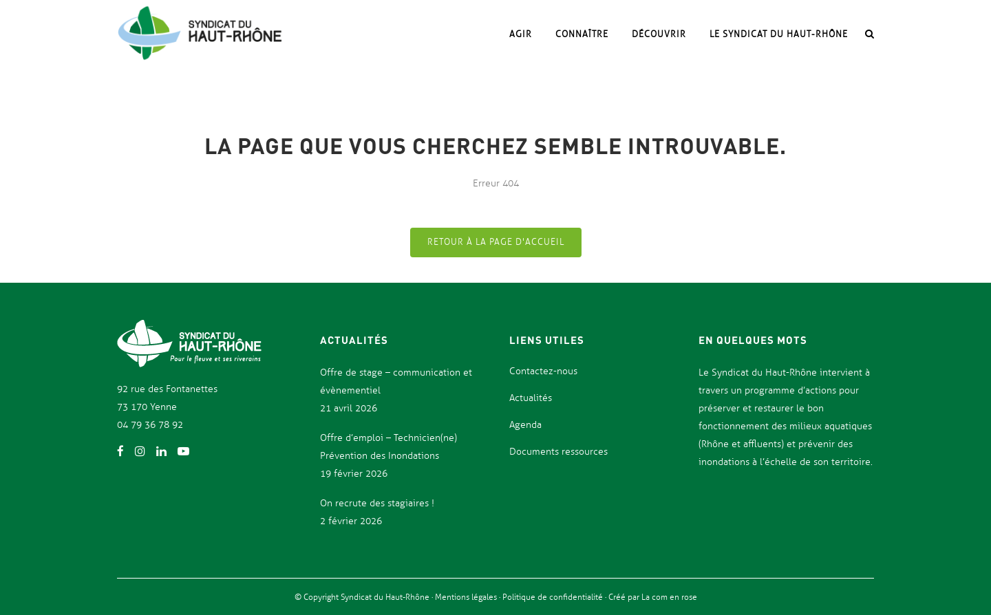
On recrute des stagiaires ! (377, 503)
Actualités (530, 398)
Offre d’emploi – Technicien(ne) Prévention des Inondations (388, 447)
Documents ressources (558, 451)
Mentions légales (467, 597)
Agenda (525, 425)
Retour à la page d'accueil (495, 242)
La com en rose (668, 597)
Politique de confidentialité (553, 597)
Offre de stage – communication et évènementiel (396, 381)
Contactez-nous (543, 371)
